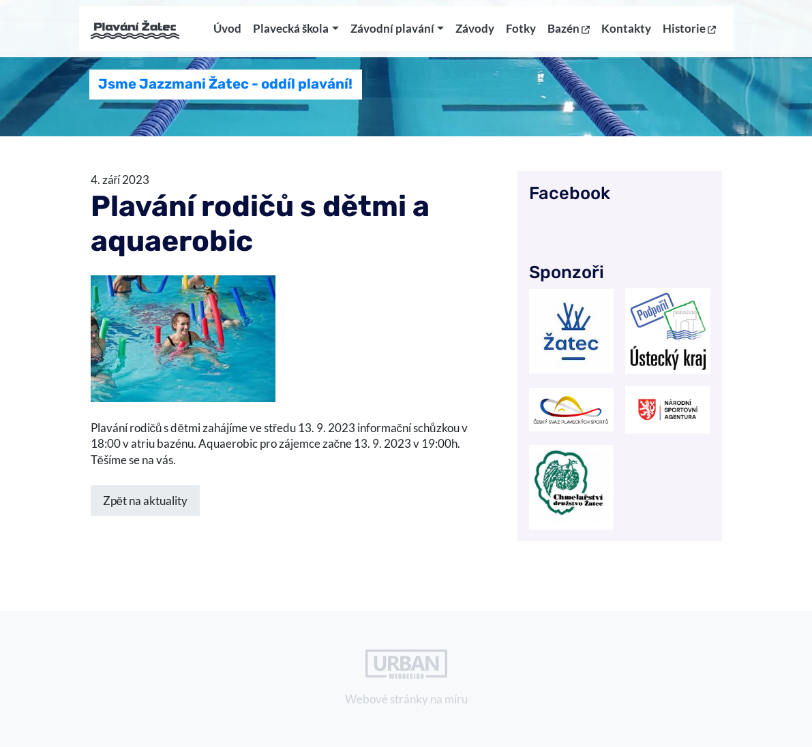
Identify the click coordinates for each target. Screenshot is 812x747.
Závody (474, 34)
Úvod (227, 34)
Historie (689, 34)
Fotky (521, 34)
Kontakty (626, 34)
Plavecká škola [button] (291, 34)
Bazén (568, 34)
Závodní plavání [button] (392, 34)
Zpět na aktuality (145, 500)
